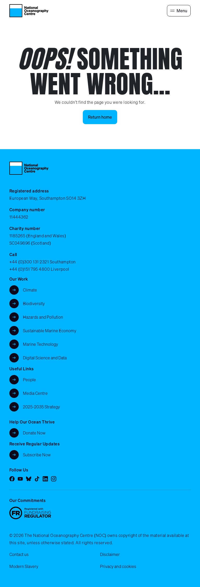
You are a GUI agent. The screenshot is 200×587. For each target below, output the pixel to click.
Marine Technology (40, 344)
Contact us (19, 554)
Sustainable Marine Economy (49, 331)
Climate (30, 290)
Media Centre (35, 393)
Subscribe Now (37, 455)
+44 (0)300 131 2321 (29, 262)
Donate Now (34, 433)
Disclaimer (110, 554)
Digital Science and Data (45, 358)
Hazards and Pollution (43, 317)
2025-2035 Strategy (41, 407)
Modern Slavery (23, 566)
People (29, 380)
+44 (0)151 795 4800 (29, 269)
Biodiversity (34, 303)
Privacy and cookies (118, 566)
